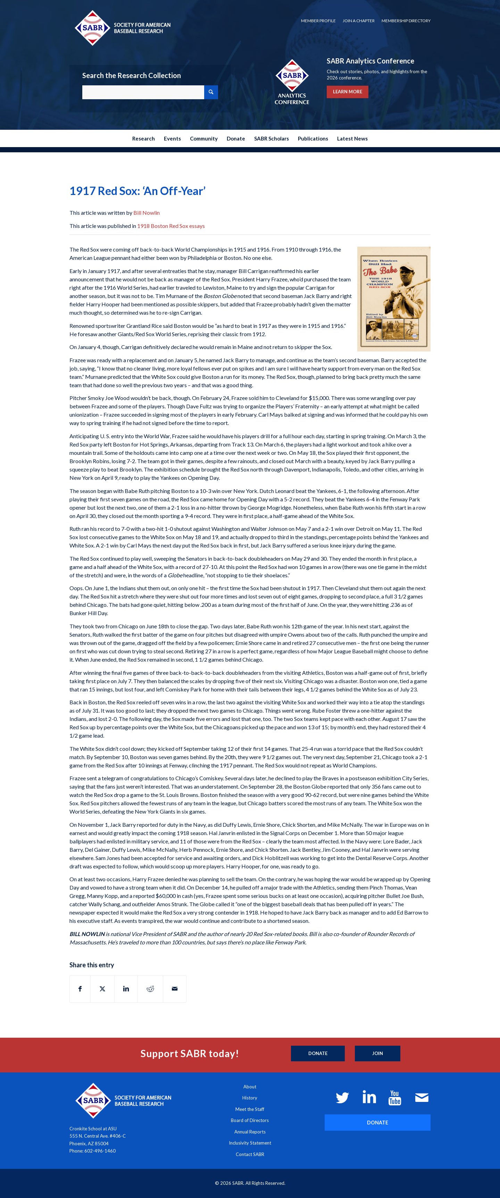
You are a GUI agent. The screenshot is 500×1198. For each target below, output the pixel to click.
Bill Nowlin (146, 212)
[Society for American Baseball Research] (121, 28)
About (249, 1086)
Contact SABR (250, 1154)
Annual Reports (250, 1132)
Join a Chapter (359, 20)
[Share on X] (102, 989)
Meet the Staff (249, 1109)
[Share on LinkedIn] (126, 989)
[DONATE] (378, 1122)
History (249, 1098)
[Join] (377, 1054)
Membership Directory (406, 20)
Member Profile (318, 20)
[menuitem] (318, 21)
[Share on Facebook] (80, 989)
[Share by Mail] (174, 989)
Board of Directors (250, 1120)
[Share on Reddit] (150, 989)
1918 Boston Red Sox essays (171, 225)
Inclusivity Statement (250, 1143)
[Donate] (318, 1054)
